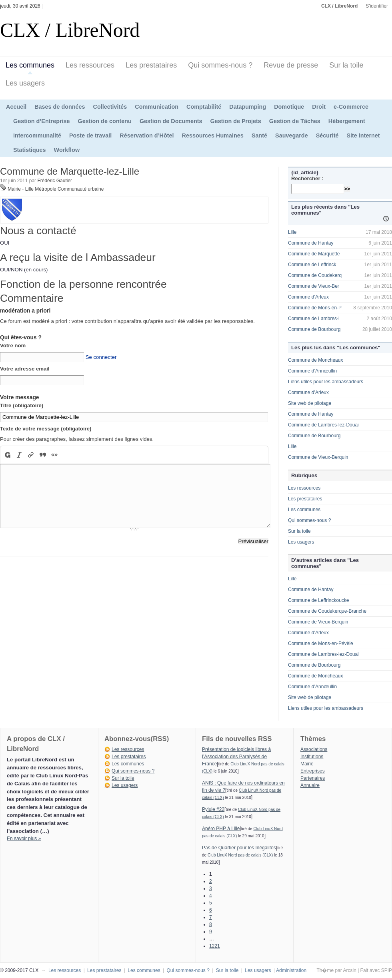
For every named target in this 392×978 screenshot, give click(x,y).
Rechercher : (307, 178)
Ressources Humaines (213, 135)
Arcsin (349, 970)
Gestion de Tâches (294, 121)
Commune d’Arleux (308, 297)
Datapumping (247, 107)
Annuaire (310, 785)
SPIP (386, 970)
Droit (319, 107)
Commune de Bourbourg (314, 329)
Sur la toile (346, 65)
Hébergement (346, 121)
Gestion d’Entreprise (41, 121)
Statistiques (29, 150)
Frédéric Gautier (54, 180)
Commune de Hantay (310, 243)
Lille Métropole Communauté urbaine (64, 189)
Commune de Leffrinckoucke (318, 600)
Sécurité (327, 135)
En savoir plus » (24, 838)
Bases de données (59, 107)
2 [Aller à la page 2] (210, 881)
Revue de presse (291, 65)
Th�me (325, 970)
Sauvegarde (291, 135)
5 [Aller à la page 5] (210, 903)
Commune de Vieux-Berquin (318, 457)
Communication (156, 107)
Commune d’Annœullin (312, 371)
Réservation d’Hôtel (147, 135)
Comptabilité (203, 107)
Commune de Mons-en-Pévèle (320, 643)
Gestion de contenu (105, 121)
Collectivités (110, 107)
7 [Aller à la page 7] (210, 917)
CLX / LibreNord (339, 6)
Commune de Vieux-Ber (313, 286)
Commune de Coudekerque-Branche (327, 611)
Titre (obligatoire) (21, 405)
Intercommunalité (37, 135)
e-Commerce (351, 107)
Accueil (16, 107)
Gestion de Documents (171, 121)
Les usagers (25, 83)
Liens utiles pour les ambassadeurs (325, 381)
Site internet (363, 135)
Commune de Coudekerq (315, 275)
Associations (313, 749)
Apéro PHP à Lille (221, 828)
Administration (291, 970)
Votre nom (13, 346)
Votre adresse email (25, 369)
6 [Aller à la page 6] (210, 910)
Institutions (311, 756)
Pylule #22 (213, 809)
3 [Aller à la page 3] (210, 888)
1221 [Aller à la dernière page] (214, 946)
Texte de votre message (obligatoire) (45, 429)
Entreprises (312, 771)
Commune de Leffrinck (312, 264)
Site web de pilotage (309, 403)
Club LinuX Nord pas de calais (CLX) (240, 855)
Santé (259, 135)
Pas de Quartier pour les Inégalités (239, 848)
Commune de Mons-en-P (315, 308)
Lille (292, 232)
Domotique (289, 107)
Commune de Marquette (314, 254)
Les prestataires (151, 65)
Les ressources (90, 65)
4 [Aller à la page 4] (210, 895)
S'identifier (377, 6)
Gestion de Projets (235, 121)
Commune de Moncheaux (315, 360)
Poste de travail (90, 135)
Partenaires (312, 778)
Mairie (14, 189)
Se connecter (101, 357)
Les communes (30, 65)
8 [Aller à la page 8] (210, 924)
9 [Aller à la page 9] (210, 931)
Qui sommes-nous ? (220, 65)
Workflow (67, 150)
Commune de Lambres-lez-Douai (323, 425)
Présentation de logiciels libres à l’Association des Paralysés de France (236, 757)
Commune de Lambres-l (314, 318)
